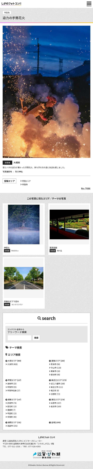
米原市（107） (56, 403)
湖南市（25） (12, 383)
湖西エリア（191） (15, 422)
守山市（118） (56, 367)
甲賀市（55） (12, 387)
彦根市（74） (12, 403)
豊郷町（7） (11, 410)
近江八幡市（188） (58, 383)
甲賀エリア (26, 181)
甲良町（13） (12, 413)
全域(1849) (56, 422)
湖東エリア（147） (15, 399)
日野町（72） (55, 394)
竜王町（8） (55, 390)
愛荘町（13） (12, 406)
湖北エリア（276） (58, 399)
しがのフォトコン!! (46, 437)
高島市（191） (12, 425)
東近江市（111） (57, 387)
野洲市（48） (55, 374)
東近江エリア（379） (59, 380)
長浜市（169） (56, 406)
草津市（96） (55, 364)
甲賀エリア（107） (15, 380)
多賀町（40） (12, 417)
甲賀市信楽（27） (14, 390)
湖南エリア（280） (58, 360)
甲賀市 (25, 184)
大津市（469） (12, 364)
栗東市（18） (55, 371)
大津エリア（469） (15, 360)
